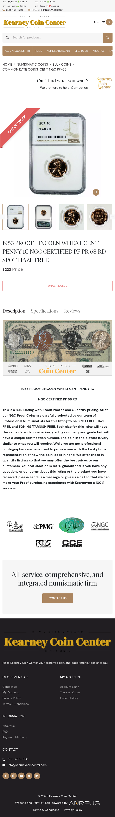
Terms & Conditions (15, 704)
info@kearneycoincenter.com (27, 765)
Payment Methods (14, 737)
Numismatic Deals (58, 50)
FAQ (5, 731)
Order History (69, 698)
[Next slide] (112, 216)
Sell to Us (81, 50)
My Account (10, 692)
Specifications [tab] (44, 311)
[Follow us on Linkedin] (37, 776)
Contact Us (57, 598)
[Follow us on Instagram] (13, 776)
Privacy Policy (11, 698)
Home (38, 50)
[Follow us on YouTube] (21, 776)
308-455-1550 (14, 9)
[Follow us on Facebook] (5, 776)
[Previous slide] (2, 216)
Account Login (69, 687)
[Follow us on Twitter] (29, 776)
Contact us (79, 88)
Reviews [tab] (72, 311)
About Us (98, 50)
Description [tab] (13, 311)
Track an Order (70, 692)
